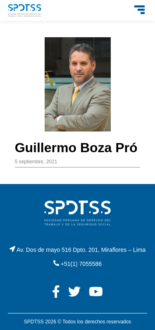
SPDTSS (34, 322)
